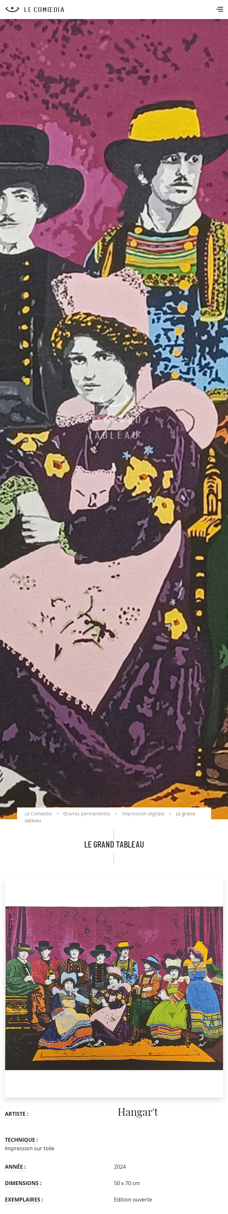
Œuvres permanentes (86, 813)
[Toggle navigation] (220, 10)
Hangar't (138, 1112)
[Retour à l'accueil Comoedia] (116, 9)
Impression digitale (143, 813)
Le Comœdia (38, 813)
